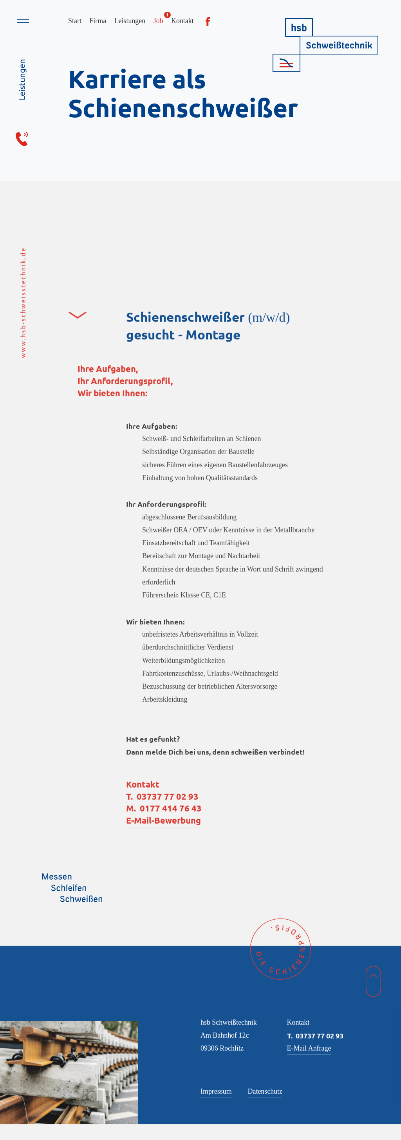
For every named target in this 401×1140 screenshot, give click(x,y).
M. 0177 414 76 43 (164, 829)
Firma (97, 21)
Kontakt (182, 21)
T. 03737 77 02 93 (162, 816)
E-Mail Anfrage (309, 1069)
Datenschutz (265, 1112)
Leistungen (130, 21)
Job (158, 21)
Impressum (216, 1112)
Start (74, 21)
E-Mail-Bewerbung (163, 841)
